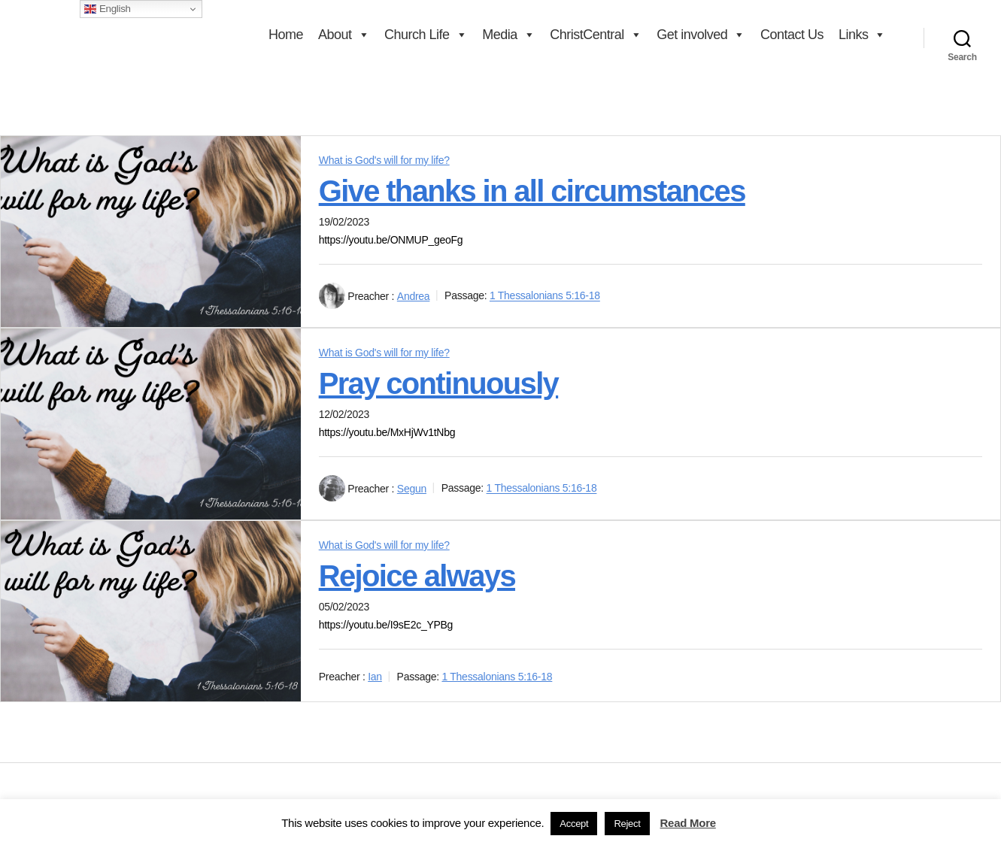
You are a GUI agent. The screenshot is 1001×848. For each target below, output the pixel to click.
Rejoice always (417, 575)
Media (508, 35)
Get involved (701, 35)
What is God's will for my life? (384, 160)
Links (862, 35)
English (107, 9)
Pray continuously (438, 383)
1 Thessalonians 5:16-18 (545, 296)
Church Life (425, 35)
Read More (688, 822)
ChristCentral (596, 35)
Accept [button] (574, 823)
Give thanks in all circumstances (532, 190)
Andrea (413, 296)
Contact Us (792, 34)
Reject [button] (627, 823)
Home (285, 34)
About (343, 35)
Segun (411, 489)
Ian (375, 677)
